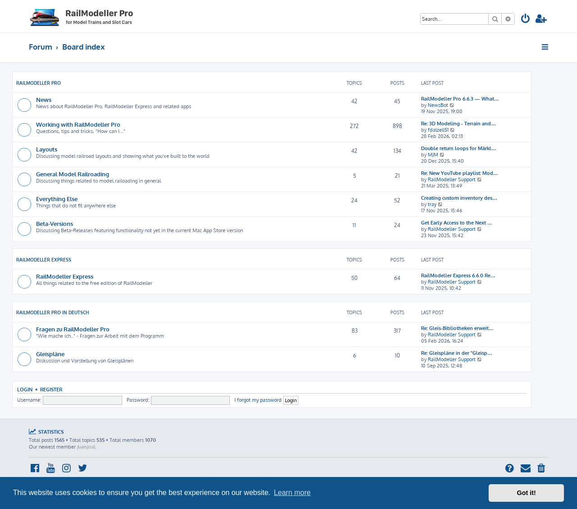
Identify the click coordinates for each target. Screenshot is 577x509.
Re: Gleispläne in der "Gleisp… (456, 353)
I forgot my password (258, 400)
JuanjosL (86, 447)
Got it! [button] (526, 492)
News (43, 99)
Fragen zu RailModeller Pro (73, 329)
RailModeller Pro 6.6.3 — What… (460, 99)
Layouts (46, 149)
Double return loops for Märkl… (458, 148)
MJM (433, 154)
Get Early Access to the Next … (456, 223)
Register (51, 389)
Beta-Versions (54, 223)
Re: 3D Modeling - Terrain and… (458, 123)
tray (432, 204)
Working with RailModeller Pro (78, 124)
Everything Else (57, 198)
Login (24, 389)
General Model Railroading (72, 174)
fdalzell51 (438, 130)
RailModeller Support (452, 179)
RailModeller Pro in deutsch (52, 312)
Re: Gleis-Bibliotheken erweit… (457, 328)
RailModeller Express (43, 259)
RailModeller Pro (38, 83)
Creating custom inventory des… (459, 198)
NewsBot (438, 105)
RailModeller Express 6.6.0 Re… (458, 275)
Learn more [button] (292, 492)
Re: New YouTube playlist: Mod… (459, 173)
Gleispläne (50, 354)
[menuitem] (525, 20)
